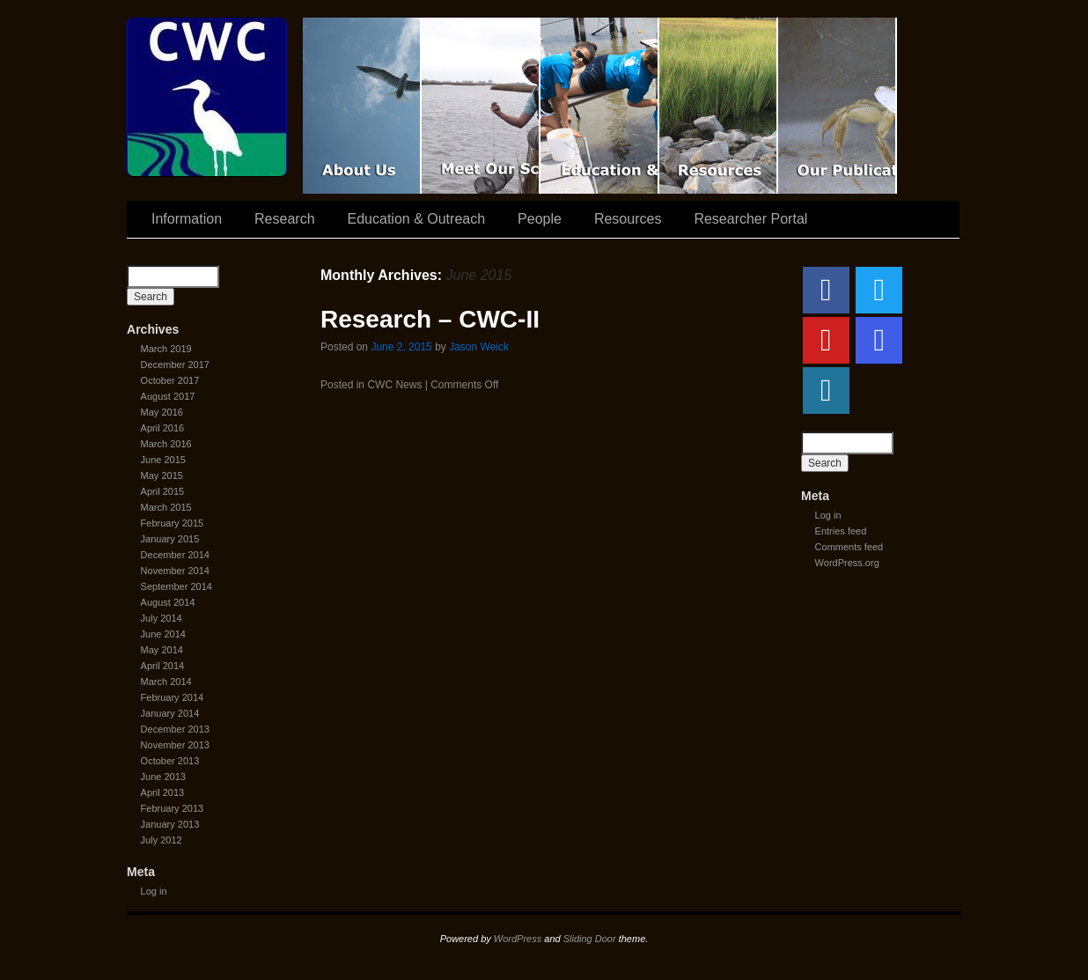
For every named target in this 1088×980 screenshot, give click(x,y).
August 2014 (168, 602)
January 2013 (170, 824)
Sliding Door (589, 938)
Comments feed (849, 547)
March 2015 (166, 507)
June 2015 (163, 459)
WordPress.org (847, 562)
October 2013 (170, 760)
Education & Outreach (599, 106)
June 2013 (163, 776)
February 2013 (172, 808)
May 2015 (162, 475)
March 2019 (166, 348)
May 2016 (162, 412)
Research (284, 218)
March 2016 (166, 443)
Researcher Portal (750, 218)
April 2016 (163, 428)
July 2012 (161, 840)
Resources (718, 106)
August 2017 (168, 396)
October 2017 (170, 380)
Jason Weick (479, 347)
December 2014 (175, 554)
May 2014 (162, 650)
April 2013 (163, 792)
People (540, 218)
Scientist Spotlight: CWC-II (481, 106)
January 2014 (170, 713)
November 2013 (175, 745)
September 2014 (176, 586)
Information (186, 218)
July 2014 (161, 618)
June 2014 (163, 634)
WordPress (517, 938)
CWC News (394, 385)
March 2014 (166, 681)
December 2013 (175, 729)
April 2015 (163, 491)
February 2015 (172, 523)
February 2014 (172, 697)
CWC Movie (362, 106)
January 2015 (170, 539)
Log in (154, 891)
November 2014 (175, 570)
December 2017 (175, 364)
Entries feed (841, 531)
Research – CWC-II (430, 319)
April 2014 (163, 665)
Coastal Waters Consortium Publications (837, 106)
